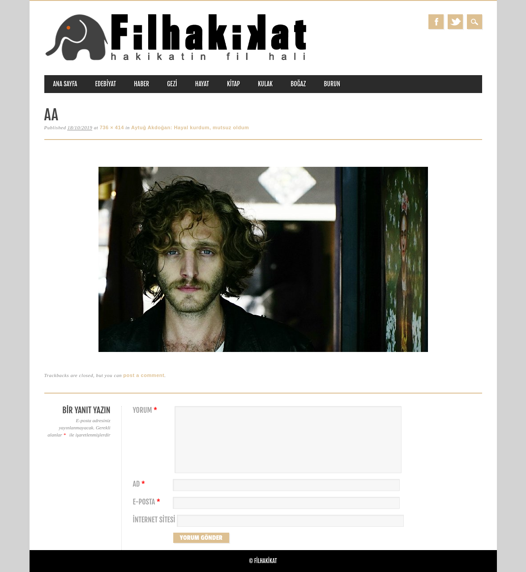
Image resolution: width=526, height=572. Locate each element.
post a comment (143, 375)
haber (141, 84)
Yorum (146, 410)
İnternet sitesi (154, 520)
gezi (172, 84)
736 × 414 (112, 127)
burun (332, 84)
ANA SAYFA (65, 84)
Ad (140, 484)
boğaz (298, 84)
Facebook (436, 21)
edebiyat (105, 84)
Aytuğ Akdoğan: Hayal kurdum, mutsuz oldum (190, 127)
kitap (233, 84)
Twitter (455, 21)
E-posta (148, 502)
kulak (265, 84)
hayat (202, 84)
